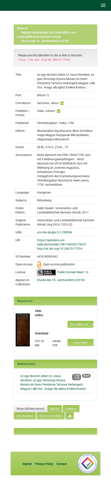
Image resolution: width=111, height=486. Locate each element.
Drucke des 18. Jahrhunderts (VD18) (45, 41)
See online (79, 324)
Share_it (22, 28)
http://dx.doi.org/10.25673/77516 (59, 248)
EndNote (71, 408)
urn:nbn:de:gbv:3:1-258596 (54, 232)
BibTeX (54, 408)
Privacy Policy (44, 464)
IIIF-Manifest (24, 416)
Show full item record (30, 408)
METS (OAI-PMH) (50, 416)
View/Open (80, 342)
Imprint (27, 464)
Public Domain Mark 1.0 (72, 272)
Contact (61, 464)
